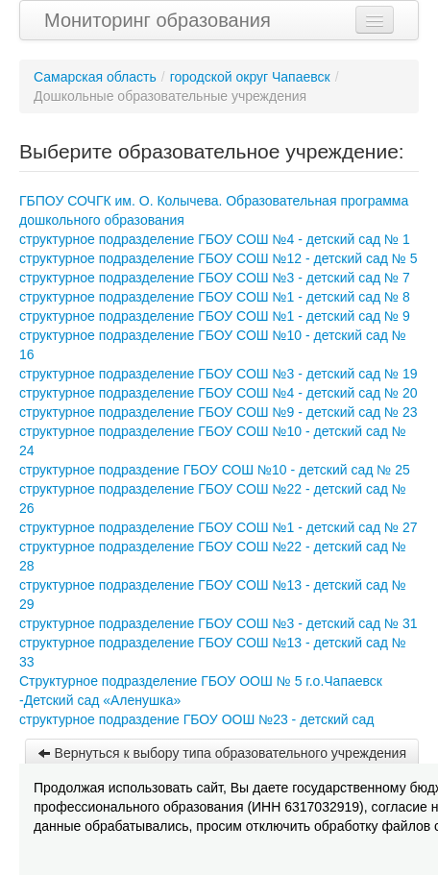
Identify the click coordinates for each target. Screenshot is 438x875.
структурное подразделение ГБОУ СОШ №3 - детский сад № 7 (214, 277)
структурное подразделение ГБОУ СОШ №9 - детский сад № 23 (218, 412)
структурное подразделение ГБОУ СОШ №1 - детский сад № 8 (214, 296)
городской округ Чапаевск (250, 77)
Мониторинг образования (157, 20)
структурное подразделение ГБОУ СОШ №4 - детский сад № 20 (218, 393)
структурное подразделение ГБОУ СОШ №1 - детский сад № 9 (214, 316)
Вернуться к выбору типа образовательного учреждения (221, 753)
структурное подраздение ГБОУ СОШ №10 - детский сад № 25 (214, 469)
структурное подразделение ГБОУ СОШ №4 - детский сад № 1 (214, 239)
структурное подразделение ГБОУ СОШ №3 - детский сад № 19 (218, 373)
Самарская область (95, 77)
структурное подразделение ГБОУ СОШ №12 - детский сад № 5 (218, 258)
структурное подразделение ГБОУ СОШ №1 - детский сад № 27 (218, 527)
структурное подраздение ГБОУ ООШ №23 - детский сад (197, 719)
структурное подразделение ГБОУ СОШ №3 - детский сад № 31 (218, 623)
